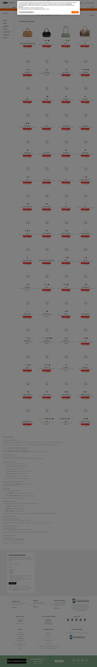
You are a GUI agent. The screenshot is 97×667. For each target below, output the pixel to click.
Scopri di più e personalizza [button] (26, 12)
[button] (78, 3)
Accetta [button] (75, 12)
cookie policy (69, 3)
